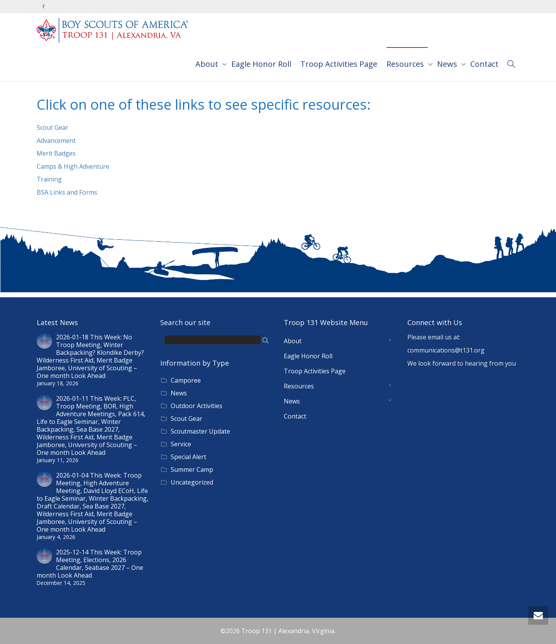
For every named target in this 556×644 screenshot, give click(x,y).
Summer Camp (192, 469)
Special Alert (188, 456)
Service (181, 444)
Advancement (56, 140)
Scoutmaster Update (200, 431)
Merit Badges (56, 153)
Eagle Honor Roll (261, 64)
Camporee (186, 380)
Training (49, 179)
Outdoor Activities (196, 406)
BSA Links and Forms (67, 192)
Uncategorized (192, 482)
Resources (406, 64)
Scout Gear (52, 127)
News (448, 64)
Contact (484, 64)
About (207, 64)
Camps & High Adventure (73, 166)
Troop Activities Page (338, 64)
